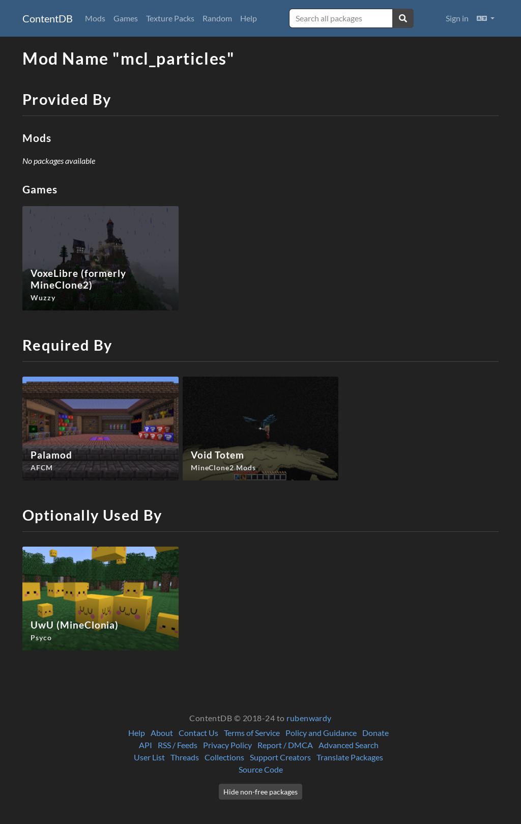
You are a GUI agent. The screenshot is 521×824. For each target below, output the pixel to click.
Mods (95, 18)
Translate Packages (349, 757)
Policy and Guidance (321, 732)
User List (149, 757)
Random (217, 18)
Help (248, 18)
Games (125, 18)
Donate (375, 732)
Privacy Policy (227, 745)
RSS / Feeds (177, 745)
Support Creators (280, 757)
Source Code (261, 769)
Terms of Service (252, 732)
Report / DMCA (285, 745)
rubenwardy (309, 718)
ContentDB (47, 18)
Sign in (457, 18)
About (162, 732)
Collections (224, 757)
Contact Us (198, 732)
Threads (184, 757)
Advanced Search (349, 745)
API (145, 745)
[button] (486, 18)
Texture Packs (170, 18)
